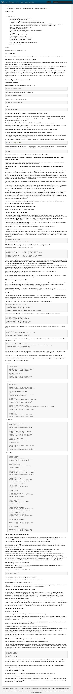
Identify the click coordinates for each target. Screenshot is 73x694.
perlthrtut (60, 233)
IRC (57, 690)
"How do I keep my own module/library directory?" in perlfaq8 (34, 154)
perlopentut (11, 233)
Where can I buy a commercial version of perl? (20, 39)
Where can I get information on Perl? (18, 28)
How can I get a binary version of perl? (19, 19)
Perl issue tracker (46, 690)
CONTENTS (9, 12)
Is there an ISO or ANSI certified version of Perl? (21, 27)
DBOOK (21, 688)
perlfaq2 (7, 5)
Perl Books (12, 33)
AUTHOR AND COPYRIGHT (14, 44)
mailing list (53, 690)
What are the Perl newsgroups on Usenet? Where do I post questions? (26, 30)
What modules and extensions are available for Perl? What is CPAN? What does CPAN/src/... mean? (33, 25)
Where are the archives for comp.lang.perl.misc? (21, 37)
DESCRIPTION (11, 16)
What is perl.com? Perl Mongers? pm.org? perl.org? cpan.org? (24, 42)
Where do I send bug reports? (17, 40)
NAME (9, 14)
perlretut (45, 233)
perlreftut (29, 233)
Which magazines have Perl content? (18, 34)
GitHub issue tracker (37, 688)
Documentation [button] (29, 2)
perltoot (42, 231)
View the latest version (42, 8)
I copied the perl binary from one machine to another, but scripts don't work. (27, 22)
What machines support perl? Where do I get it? (21, 18)
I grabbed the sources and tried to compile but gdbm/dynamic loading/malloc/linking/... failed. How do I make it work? (36, 24)
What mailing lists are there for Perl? (18, 36)
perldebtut (7, 234)
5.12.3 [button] (17, 2)
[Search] (62, 2)
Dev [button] (22, 2)
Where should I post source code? (18, 31)
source (11, 5)
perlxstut (21, 234)
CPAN (14, 5)
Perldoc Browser (7, 2)
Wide (48, 2)
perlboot (52, 231)
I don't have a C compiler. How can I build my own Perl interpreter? (25, 21)
